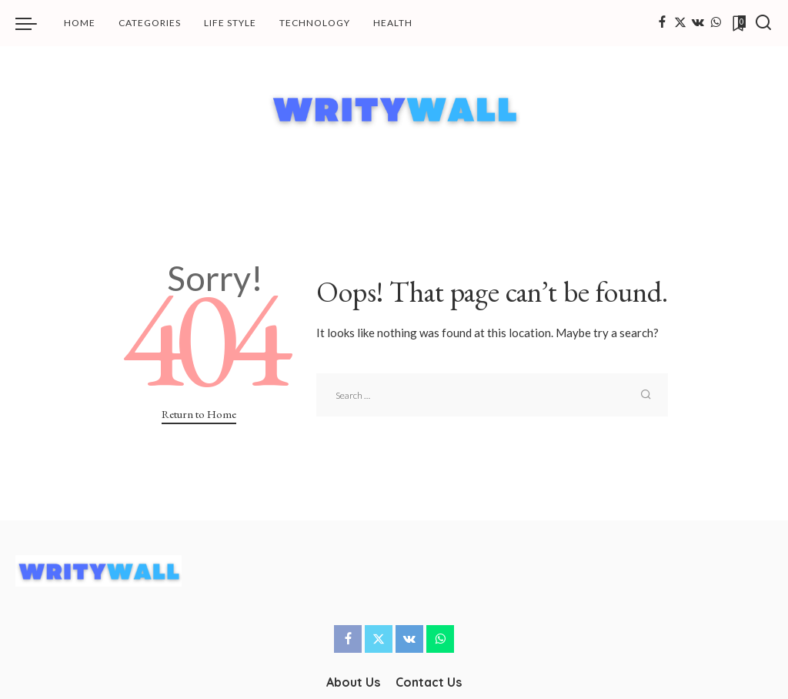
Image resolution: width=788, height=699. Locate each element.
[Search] (763, 23)
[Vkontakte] (698, 23)
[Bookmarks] (738, 23)
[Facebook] (662, 23)
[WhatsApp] (716, 23)
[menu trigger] (33, 23)
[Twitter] (680, 23)
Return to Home (199, 413)
